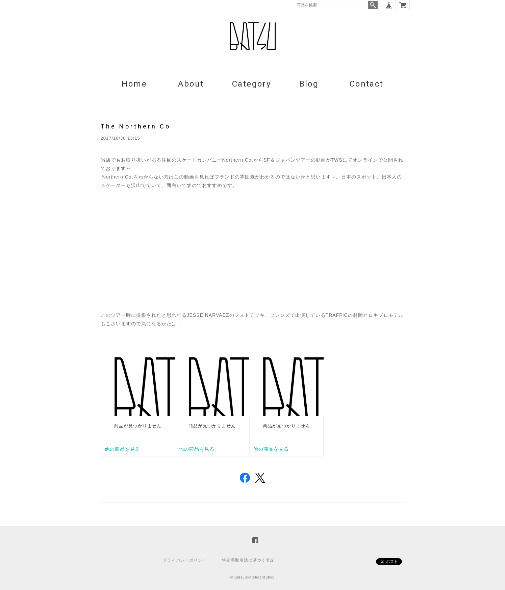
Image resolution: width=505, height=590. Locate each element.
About (191, 84)
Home (134, 84)
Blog (309, 84)
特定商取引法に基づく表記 (248, 560)
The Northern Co (136, 126)
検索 (373, 5)
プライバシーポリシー (185, 560)
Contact (366, 84)
